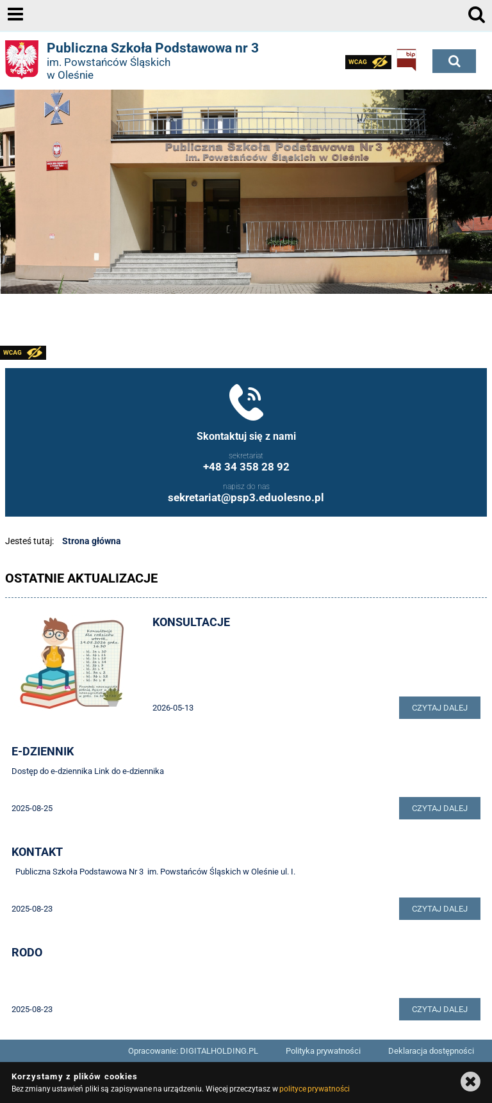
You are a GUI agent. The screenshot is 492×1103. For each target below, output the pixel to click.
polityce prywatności (314, 1088)
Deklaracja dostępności (431, 1051)
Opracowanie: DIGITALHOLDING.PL (193, 1051)
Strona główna (91, 541)
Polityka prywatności (323, 1051)
